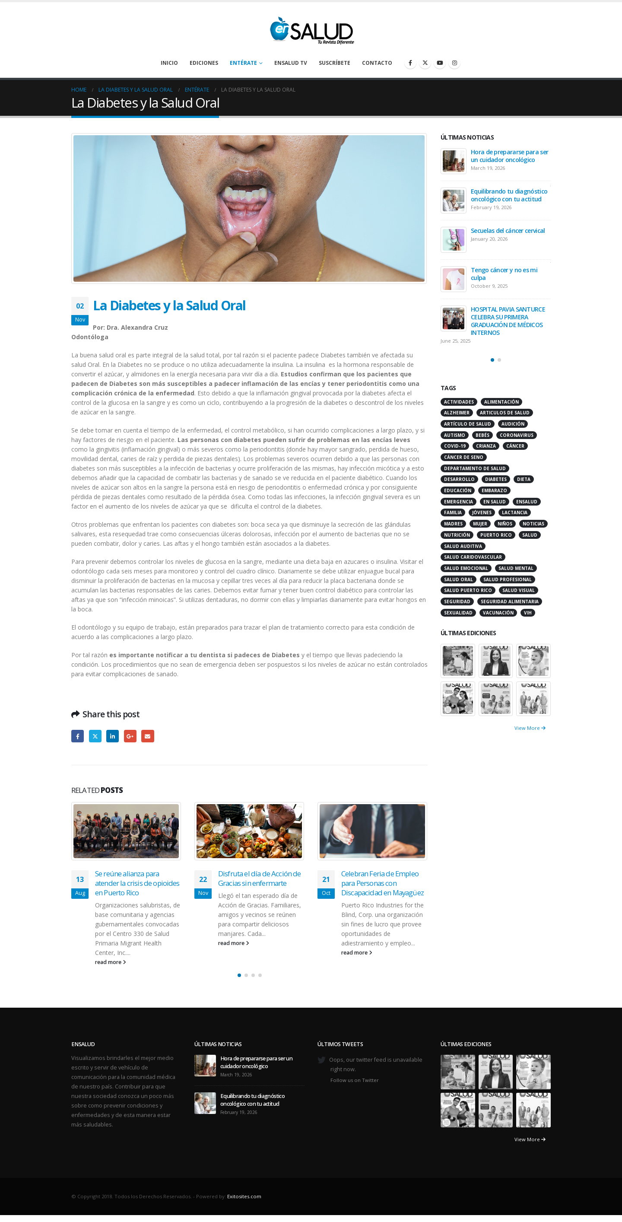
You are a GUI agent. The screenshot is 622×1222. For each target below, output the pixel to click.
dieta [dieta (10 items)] (523, 479)
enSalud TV (290, 63)
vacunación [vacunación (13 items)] (498, 613)
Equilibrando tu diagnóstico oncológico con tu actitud (509, 195)
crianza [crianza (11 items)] (486, 446)
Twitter (95, 736)
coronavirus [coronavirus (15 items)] (516, 435)
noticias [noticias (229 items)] (533, 524)
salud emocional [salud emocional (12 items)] (466, 568)
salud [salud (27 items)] (529, 535)
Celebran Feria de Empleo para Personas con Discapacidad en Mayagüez (382, 883)
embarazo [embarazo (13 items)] (494, 490)
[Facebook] (410, 63)
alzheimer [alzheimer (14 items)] (457, 413)
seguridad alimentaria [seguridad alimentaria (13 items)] (510, 601)
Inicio (169, 63)
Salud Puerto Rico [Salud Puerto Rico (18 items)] (468, 590)
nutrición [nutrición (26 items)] (457, 535)
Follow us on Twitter (354, 1080)
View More (530, 728)
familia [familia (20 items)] (453, 512)
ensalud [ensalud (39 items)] (526, 502)
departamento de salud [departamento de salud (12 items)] (475, 468)
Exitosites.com (244, 1196)
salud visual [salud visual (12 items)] (518, 590)
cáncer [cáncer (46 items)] (515, 446)
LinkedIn (112, 736)
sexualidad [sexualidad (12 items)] (458, 613)
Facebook (77, 736)
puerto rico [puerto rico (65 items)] (496, 535)
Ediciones (204, 63)
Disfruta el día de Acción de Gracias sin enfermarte (259, 878)
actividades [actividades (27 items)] (459, 402)
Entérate (243, 63)
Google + (130, 736)
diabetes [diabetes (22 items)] (496, 479)
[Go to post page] (126, 831)
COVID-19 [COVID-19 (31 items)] (455, 446)
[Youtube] (440, 63)
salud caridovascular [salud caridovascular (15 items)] (473, 557)
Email (147, 736)
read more (110, 962)
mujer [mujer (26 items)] (480, 524)
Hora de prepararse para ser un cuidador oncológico (509, 156)
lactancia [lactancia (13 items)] (514, 512)
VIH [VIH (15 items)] (528, 613)
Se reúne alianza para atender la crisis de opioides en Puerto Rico (137, 883)
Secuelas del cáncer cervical (508, 230)
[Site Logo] (311, 28)
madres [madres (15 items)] (453, 524)
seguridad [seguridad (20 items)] (457, 601)
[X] (425, 63)
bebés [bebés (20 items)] (482, 435)
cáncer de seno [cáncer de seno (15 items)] (463, 457)
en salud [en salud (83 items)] (494, 502)
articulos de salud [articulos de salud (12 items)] (505, 413)
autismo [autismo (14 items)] (454, 435)
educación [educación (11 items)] (457, 490)
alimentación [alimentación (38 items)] (501, 402)
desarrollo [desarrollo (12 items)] (459, 479)
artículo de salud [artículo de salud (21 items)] (467, 424)
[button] (239, 975)
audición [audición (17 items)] (512, 424)
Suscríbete (334, 63)
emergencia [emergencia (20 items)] (458, 502)
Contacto (377, 63)
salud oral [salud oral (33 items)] (458, 579)
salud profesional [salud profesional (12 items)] (507, 579)
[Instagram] (454, 63)
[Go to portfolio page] (458, 660)
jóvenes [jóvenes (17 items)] (482, 512)
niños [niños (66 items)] (505, 524)
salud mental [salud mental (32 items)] (515, 568)
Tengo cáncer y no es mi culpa (504, 274)
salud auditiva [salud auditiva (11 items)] (463, 546)
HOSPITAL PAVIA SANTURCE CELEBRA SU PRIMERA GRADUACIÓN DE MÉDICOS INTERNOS (508, 321)
